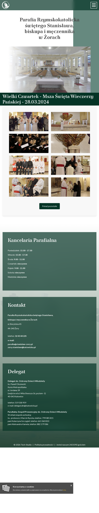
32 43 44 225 (21, 336)
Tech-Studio (26, 444)
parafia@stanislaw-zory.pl (20, 344)
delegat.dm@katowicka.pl (25, 405)
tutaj (64, 490)
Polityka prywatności (44, 444)
